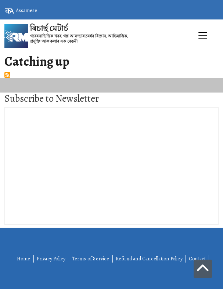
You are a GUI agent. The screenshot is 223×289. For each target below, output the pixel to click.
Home (23, 258)
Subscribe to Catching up (7, 75)
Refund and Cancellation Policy (149, 258)
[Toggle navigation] (111, 52)
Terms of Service (90, 258)
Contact (197, 258)
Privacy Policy (51, 258)
